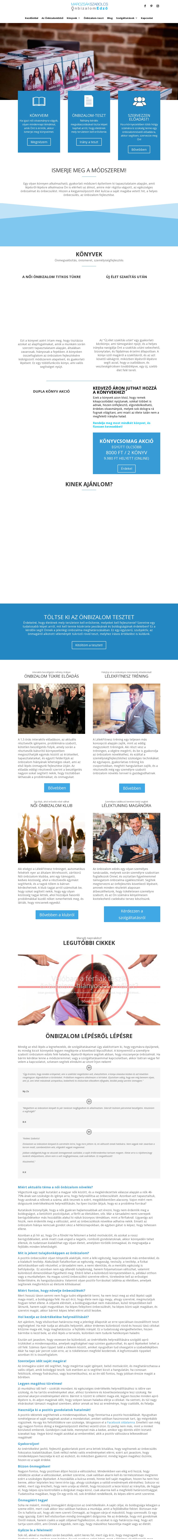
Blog (110, 18)
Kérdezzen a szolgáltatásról (132, 914)
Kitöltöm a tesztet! (89, 645)
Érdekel (126, 468)
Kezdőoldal (31, 18)
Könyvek (72, 18)
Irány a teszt (89, 142)
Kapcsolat (147, 18)
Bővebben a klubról (57, 914)
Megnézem (39, 142)
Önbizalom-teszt (94, 18)
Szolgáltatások (125, 18)
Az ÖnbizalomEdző (52, 18)
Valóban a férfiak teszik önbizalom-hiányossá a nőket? (89, 981)
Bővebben (139, 149)
